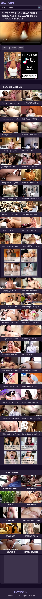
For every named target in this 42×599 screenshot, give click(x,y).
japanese (12, 48)
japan (21, 48)
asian (5, 48)
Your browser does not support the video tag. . (21, 33)
